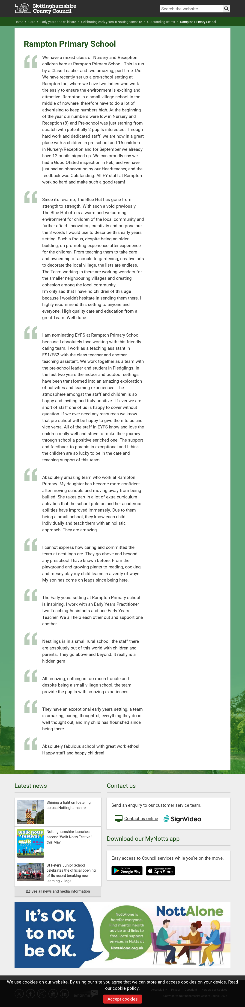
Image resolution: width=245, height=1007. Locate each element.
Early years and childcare (59, 22)
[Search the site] (226, 8)
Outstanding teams (162, 22)
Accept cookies (123, 999)
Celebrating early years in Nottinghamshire (113, 22)
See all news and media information (58, 891)
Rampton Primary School (198, 22)
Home (20, 22)
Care (33, 22)
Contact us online (136, 819)
